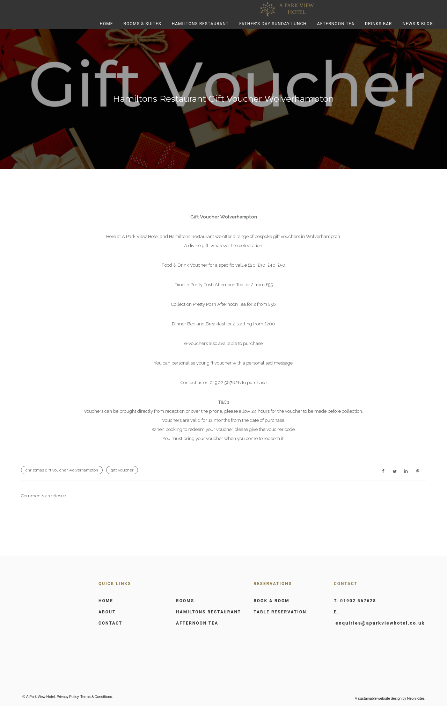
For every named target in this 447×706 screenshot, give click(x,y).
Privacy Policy (68, 696)
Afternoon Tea (335, 23)
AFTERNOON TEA (197, 623)
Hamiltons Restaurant (200, 23)
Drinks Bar (378, 23)
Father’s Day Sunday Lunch (273, 23)
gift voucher (122, 470)
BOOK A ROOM (272, 600)
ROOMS (185, 600)
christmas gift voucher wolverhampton (61, 470)
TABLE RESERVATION (280, 612)
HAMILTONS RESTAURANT (208, 612)
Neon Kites (415, 698)
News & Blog (417, 23)
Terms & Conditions (96, 696)
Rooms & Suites (142, 23)
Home (106, 23)
